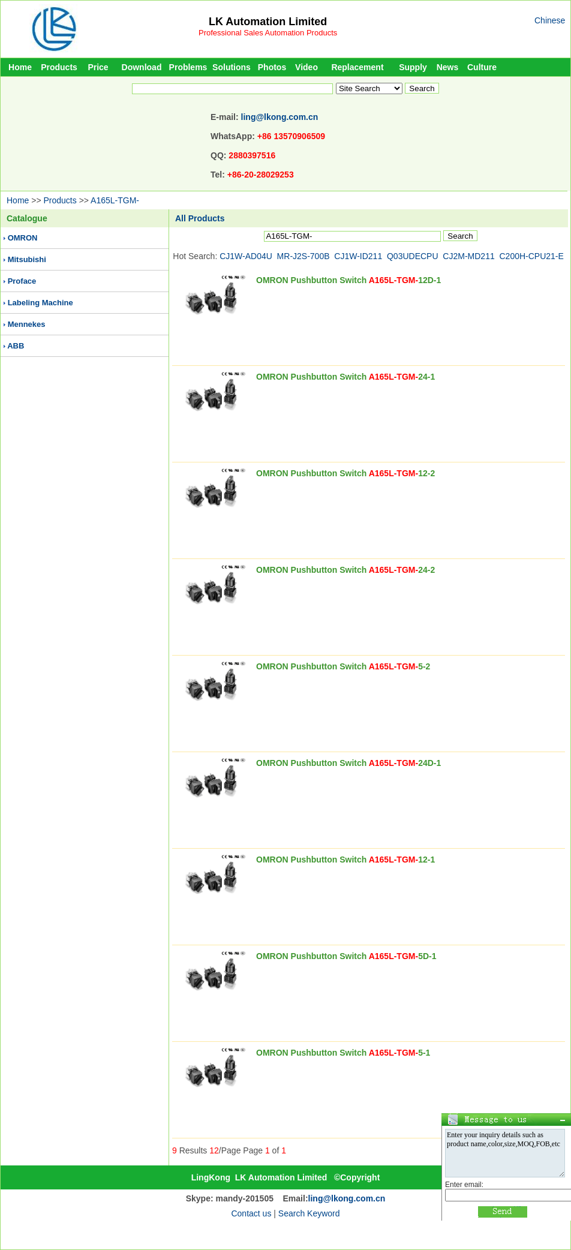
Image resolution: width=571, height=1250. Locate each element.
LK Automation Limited (268, 22)
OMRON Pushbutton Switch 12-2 (345, 473)
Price (98, 67)
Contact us (251, 1213)
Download (142, 67)
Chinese (549, 20)
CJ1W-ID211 (358, 256)
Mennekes (27, 324)
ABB (15, 345)
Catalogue (27, 218)
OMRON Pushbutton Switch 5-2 (343, 666)
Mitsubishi (27, 259)
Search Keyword (309, 1213)
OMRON (23, 237)
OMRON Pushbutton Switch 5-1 (343, 1052)
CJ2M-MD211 (468, 256)
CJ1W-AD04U (246, 256)
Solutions (231, 67)
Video (306, 67)
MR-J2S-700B (303, 256)
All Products (199, 218)
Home (20, 67)
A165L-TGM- (115, 200)
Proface (22, 281)
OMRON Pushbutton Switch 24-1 (345, 376)
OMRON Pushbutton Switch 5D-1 (346, 956)
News (448, 67)
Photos (272, 67)
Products (59, 67)
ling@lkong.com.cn (279, 117)
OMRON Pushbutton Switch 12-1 (345, 859)
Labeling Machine (40, 302)
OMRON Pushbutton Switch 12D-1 (348, 280)
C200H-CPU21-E (532, 256)
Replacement (357, 67)
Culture (482, 67)
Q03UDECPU (412, 256)
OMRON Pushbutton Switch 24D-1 (348, 763)
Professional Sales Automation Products (268, 32)
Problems (188, 67)
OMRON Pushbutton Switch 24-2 (345, 570)
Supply (413, 67)
